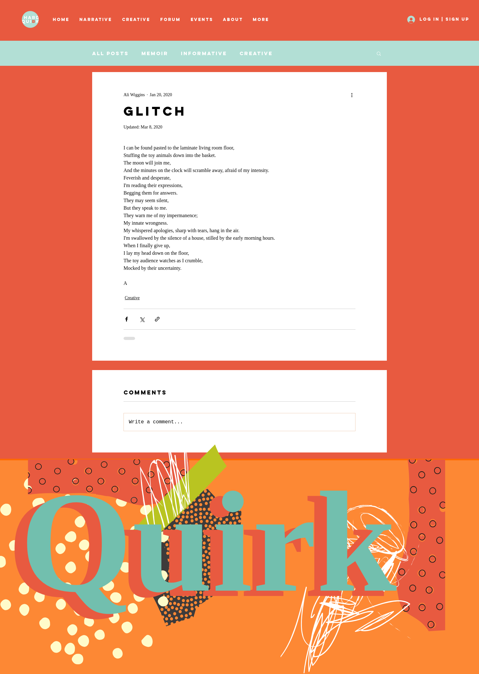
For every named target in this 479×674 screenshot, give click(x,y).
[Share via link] (157, 319)
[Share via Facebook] (126, 319)
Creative (256, 53)
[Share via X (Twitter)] (142, 319)
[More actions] (351, 94)
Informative (204, 53)
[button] (136, 20)
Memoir (154, 53)
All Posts (110, 53)
